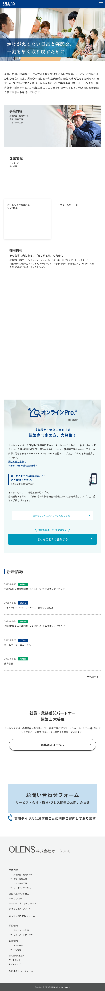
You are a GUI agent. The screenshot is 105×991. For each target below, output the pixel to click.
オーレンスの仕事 (21, 930)
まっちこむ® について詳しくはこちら (51, 515)
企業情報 (13, 940)
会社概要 (17, 949)
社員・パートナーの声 (23, 934)
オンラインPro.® (22, 903)
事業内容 (13, 869)
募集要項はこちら (52, 745)
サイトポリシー (15, 959)
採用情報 (13, 925)
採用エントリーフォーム (21, 970)
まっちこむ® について (20, 908)
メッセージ (18, 945)
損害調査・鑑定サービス (24, 874)
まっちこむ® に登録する (52, 539)
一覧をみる (92, 676)
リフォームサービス (22, 887)
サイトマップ (14, 964)
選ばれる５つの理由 (19, 893)
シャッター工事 (20, 883)
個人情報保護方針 (16, 955)
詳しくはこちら (16, 461)
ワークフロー (15, 898)
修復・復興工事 (20, 878)
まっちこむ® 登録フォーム (22, 915)
